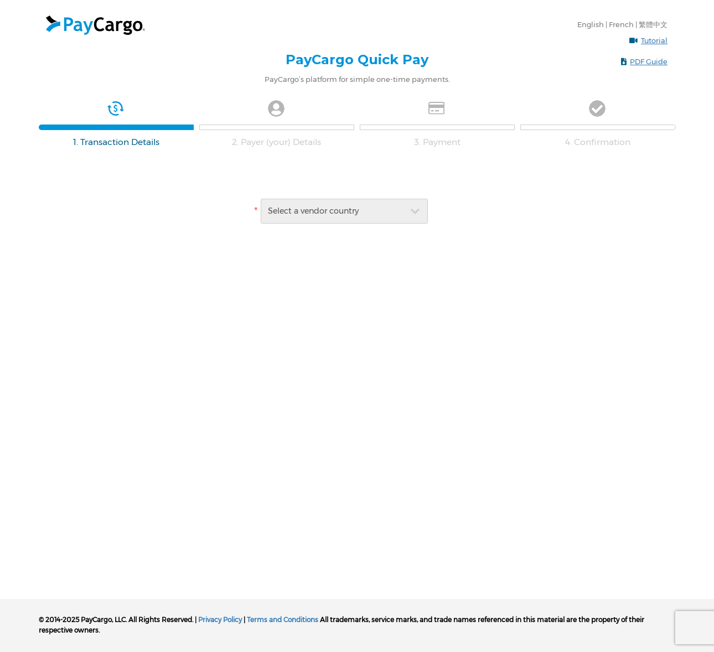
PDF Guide (649, 61)
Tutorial (654, 40)
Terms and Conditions (282, 619)
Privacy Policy (220, 619)
